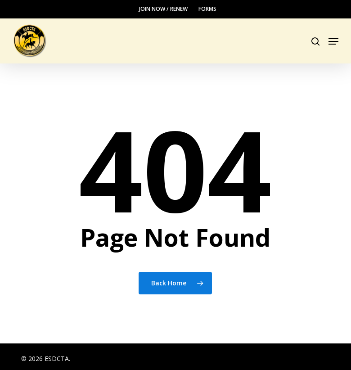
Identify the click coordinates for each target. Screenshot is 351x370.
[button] (333, 41)
